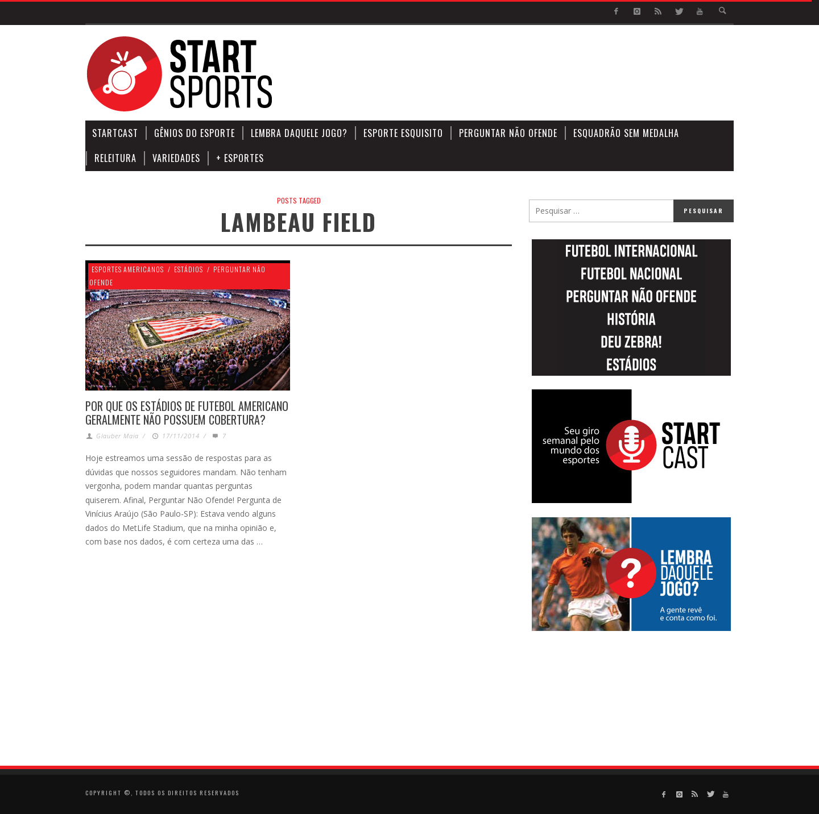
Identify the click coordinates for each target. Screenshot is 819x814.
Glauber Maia (117, 435)
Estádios (188, 269)
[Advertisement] (527, 73)
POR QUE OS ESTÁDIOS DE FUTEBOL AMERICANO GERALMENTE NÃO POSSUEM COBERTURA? (186, 412)
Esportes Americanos (128, 269)
